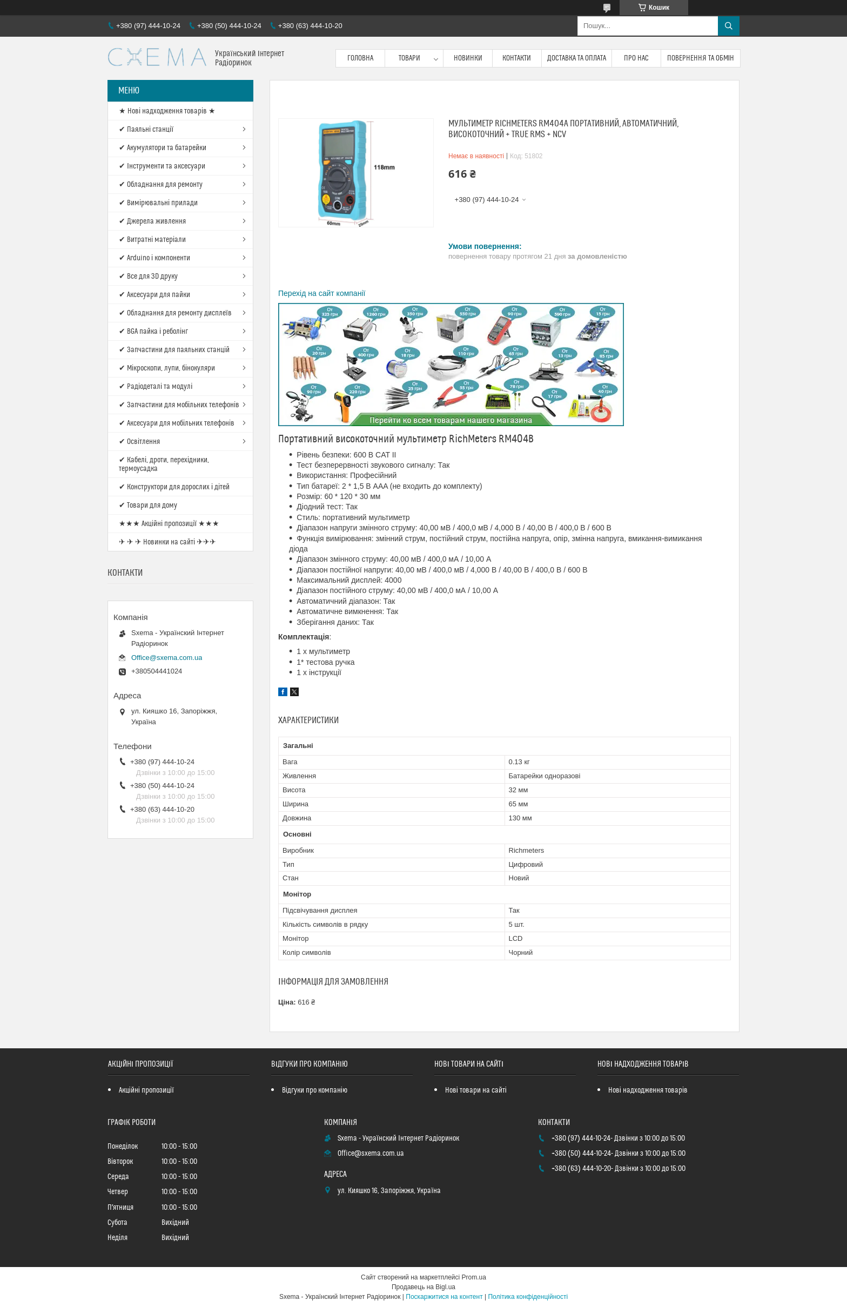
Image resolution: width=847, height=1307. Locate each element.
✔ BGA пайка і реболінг (153, 331)
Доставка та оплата (576, 58)
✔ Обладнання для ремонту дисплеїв (175, 313)
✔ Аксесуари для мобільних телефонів (176, 423)
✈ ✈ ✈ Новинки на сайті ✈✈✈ (167, 542)
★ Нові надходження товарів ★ (167, 111)
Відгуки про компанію (314, 1090)
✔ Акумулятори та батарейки (162, 148)
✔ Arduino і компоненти (154, 258)
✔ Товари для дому (148, 505)
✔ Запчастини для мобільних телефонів (179, 405)
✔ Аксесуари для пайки (154, 295)
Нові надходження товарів (648, 1090)
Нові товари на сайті (476, 1090)
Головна (360, 58)
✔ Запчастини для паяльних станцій (174, 350)
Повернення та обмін (701, 58)
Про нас (636, 58)
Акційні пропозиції (146, 1090)
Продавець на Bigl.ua (423, 1287)
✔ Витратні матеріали (152, 239)
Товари (409, 58)
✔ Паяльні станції (146, 129)
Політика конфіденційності (528, 1297)
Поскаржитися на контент (444, 1297)
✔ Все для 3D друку (148, 276)
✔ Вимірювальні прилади (158, 203)
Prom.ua (474, 1277)
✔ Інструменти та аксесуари (162, 166)
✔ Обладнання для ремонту (161, 184)
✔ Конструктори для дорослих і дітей (174, 487)
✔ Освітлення (139, 441)
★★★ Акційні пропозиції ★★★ (169, 524)
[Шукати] (729, 26)
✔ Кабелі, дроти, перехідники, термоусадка (164, 464)
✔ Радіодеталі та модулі (155, 386)
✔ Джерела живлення (152, 221)
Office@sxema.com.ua (166, 658)
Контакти (516, 58)
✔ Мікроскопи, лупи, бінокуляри (167, 368)
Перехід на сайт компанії (321, 293)
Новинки (468, 58)
